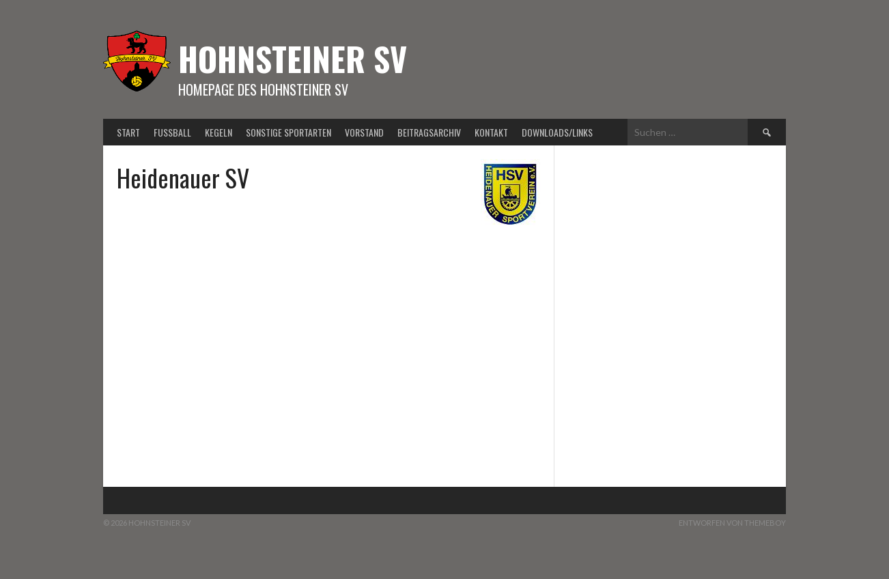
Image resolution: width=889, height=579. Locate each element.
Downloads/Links (557, 132)
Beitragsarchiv (429, 132)
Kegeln (218, 132)
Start (128, 132)
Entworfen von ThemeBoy (732, 522)
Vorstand (364, 132)
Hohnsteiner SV (292, 58)
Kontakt (491, 132)
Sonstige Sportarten (288, 132)
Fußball (172, 132)
